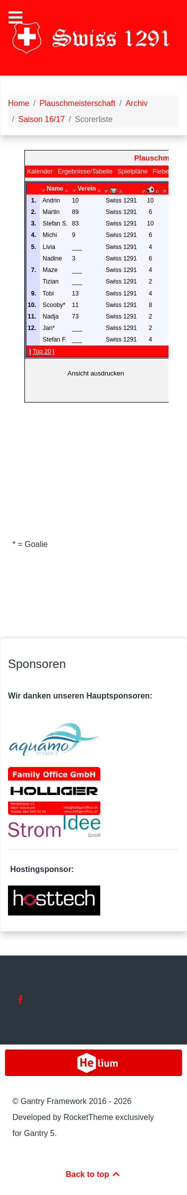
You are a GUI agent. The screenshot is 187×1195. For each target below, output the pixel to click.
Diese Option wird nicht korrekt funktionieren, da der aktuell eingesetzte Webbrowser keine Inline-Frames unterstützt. (96, 323)
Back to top (94, 1174)
